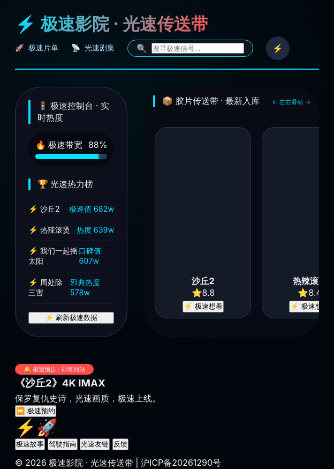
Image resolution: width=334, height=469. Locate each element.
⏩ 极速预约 (35, 411)
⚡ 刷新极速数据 (71, 318)
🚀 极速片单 (36, 48)
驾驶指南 (63, 444)
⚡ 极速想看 (203, 306)
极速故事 (30, 444)
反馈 (120, 444)
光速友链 (95, 444)
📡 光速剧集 (93, 48)
